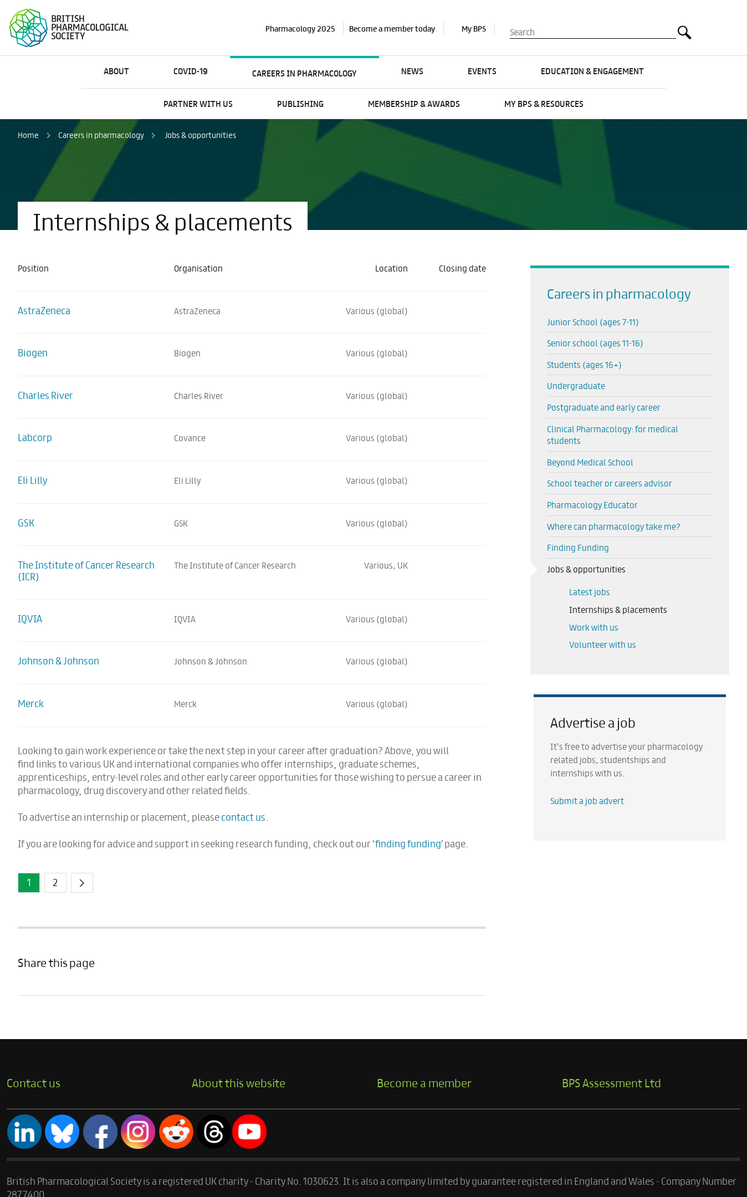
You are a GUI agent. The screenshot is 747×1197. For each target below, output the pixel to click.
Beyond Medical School (590, 462)
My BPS (474, 28)
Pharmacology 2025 (300, 28)
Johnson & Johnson (58, 660)
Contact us (33, 1082)
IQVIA (30, 618)
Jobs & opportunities (200, 134)
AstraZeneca (44, 310)
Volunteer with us (602, 644)
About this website (238, 1082)
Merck (31, 703)
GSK (26, 522)
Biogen (33, 352)
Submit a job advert (587, 800)
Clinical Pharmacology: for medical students (612, 434)
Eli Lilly (32, 480)
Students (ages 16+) (584, 364)
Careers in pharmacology (101, 134)
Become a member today (392, 28)
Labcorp (35, 437)
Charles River (45, 395)
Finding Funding (578, 547)
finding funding (408, 843)
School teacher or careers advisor (609, 483)
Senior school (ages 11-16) (595, 342)
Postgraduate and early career (604, 407)
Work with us (593, 627)
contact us (243, 816)
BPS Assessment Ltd (611, 1082)
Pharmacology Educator (592, 504)
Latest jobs (589, 591)
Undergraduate (576, 385)
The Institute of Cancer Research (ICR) (86, 570)
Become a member (424, 1082)
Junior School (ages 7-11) (593, 321)
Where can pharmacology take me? (614, 526)
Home (28, 134)
